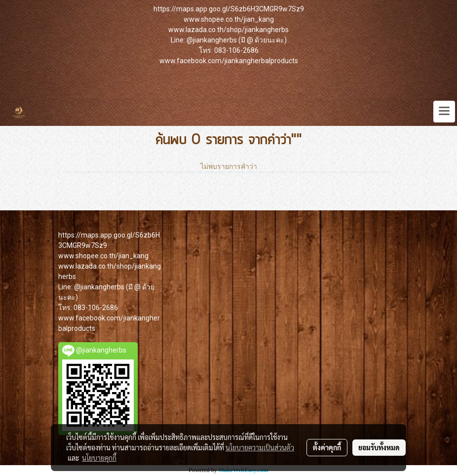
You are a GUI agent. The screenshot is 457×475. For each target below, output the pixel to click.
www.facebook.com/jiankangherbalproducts (228, 61)
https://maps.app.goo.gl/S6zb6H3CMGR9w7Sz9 (228, 9)
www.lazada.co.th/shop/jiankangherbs (228, 30)
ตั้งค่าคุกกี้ (327, 447)
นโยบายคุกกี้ (99, 457)
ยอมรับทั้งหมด (379, 447)
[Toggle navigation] (444, 111)
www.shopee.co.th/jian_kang (229, 19)
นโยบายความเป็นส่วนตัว (260, 447)
